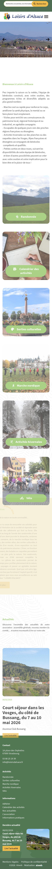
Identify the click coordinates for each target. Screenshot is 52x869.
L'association (9, 814)
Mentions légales (11, 861)
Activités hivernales (12, 787)
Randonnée (8, 777)
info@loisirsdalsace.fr (13, 762)
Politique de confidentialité (34, 861)
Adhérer (6, 803)
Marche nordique (11, 783)
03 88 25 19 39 (9, 758)
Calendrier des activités (13, 807)
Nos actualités (9, 810)
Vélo (5, 790)
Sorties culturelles (11, 780)
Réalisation (33, 865)
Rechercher (40, 3)
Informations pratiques (13, 817)
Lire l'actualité (10, 744)
